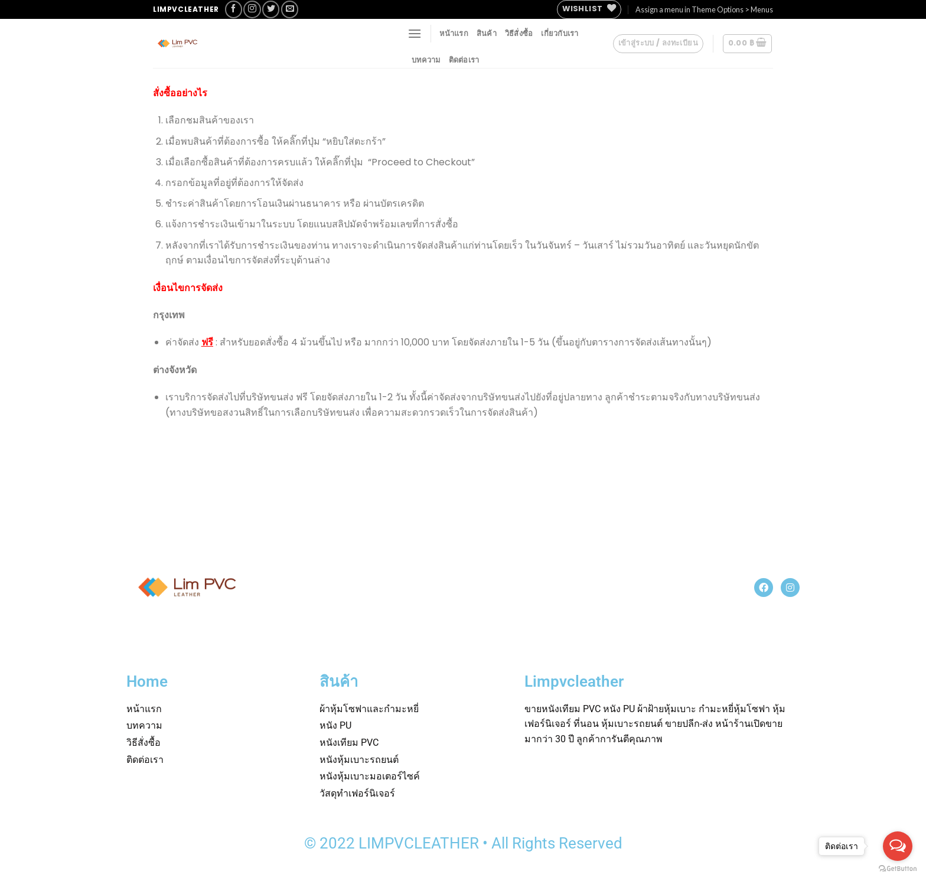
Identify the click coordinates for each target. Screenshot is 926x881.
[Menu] (414, 33)
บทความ (426, 59)
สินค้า (487, 33)
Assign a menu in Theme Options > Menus (704, 9)
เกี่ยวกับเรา (559, 33)
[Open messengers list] (897, 846)
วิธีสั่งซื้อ (519, 33)
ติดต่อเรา (464, 59)
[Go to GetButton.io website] (898, 869)
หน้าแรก (453, 33)
